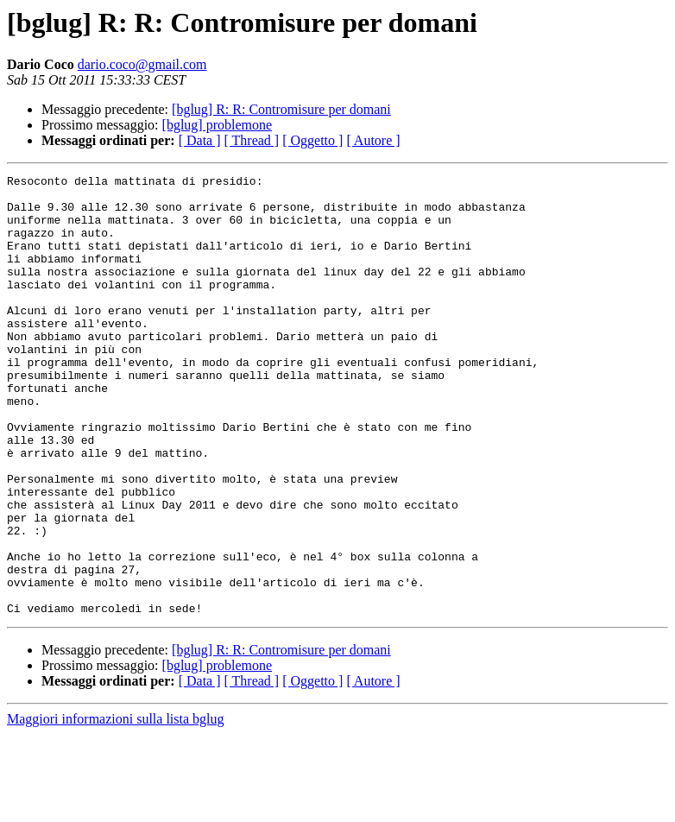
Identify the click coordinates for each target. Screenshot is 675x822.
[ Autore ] (373, 140)
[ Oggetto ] (312, 140)
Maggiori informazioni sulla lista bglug (115, 807)
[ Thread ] (252, 140)
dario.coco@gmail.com (142, 64)
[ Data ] (200, 140)
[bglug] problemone (217, 124)
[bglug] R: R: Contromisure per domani (281, 109)
